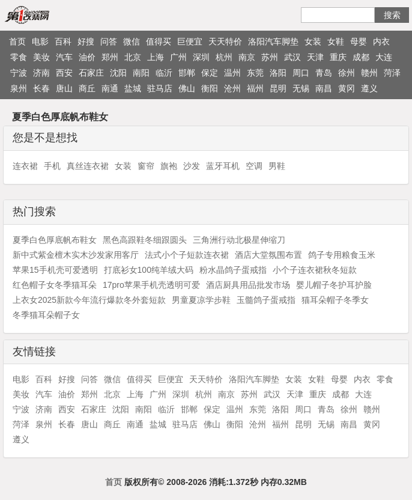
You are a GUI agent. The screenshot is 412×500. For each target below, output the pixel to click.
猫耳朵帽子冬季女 (335, 300)
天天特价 (225, 41)
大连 (383, 57)
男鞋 (276, 166)
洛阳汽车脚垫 (273, 41)
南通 (109, 88)
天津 (315, 57)
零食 (18, 57)
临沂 (164, 73)
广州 (178, 57)
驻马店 (159, 88)
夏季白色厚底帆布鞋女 (55, 240)
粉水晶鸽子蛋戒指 (233, 270)
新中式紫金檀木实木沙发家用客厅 (76, 255)
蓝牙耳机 (223, 166)
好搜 (85, 41)
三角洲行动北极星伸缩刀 (239, 240)
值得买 (158, 41)
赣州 (369, 73)
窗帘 (146, 166)
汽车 (64, 57)
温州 (232, 73)
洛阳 (278, 73)
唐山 (64, 88)
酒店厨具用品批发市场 (248, 285)
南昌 (323, 88)
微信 (131, 41)
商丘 (87, 88)
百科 (63, 41)
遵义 (369, 88)
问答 (108, 41)
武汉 (292, 57)
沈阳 (118, 73)
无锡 (300, 88)
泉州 (18, 88)
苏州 (269, 57)
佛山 (186, 88)
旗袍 (168, 166)
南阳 (141, 73)
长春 (41, 88)
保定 (209, 73)
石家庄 (91, 73)
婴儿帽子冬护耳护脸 (334, 285)
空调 (254, 166)
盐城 (132, 88)
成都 (361, 57)
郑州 (109, 57)
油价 (87, 57)
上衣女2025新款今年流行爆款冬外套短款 (89, 300)
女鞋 (335, 41)
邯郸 (186, 73)
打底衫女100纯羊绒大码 (148, 270)
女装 (312, 41)
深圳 (201, 57)
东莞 (255, 73)
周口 (300, 73)
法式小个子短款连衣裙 (187, 255)
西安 (64, 73)
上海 (155, 57)
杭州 (224, 57)
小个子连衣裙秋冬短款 (315, 270)
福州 (255, 88)
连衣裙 (25, 166)
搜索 (392, 15)
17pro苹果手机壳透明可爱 (151, 285)
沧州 (232, 88)
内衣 (381, 41)
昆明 (278, 88)
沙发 (191, 166)
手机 (52, 166)
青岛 (323, 73)
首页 (17, 41)
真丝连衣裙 (88, 166)
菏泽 (392, 73)
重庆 (338, 57)
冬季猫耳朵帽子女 (46, 315)
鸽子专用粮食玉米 (341, 255)
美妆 (41, 57)
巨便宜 (189, 41)
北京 (132, 57)
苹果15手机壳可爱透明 (55, 270)
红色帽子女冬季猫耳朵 (55, 285)
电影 (40, 41)
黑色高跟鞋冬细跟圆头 (145, 240)
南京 (246, 57)
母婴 (358, 41)
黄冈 (346, 88)
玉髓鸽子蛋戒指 (266, 300)
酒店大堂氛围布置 (268, 255)
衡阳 (209, 88)
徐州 (346, 73)
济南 (41, 73)
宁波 (18, 73)
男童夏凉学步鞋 (201, 300)
